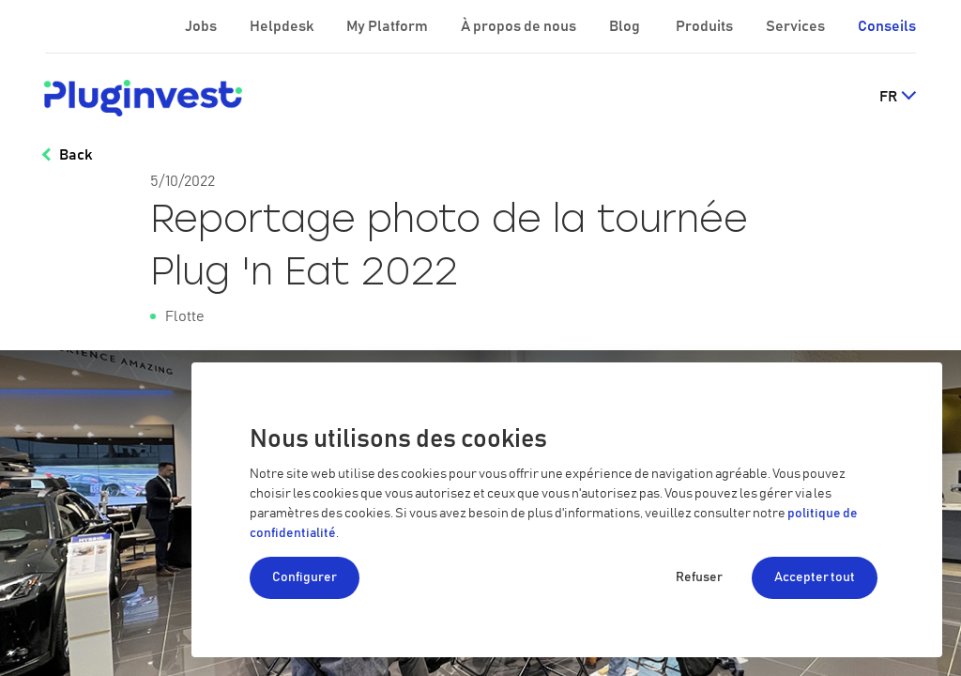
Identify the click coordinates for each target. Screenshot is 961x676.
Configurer (304, 577)
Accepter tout (814, 577)
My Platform (387, 26)
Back (75, 154)
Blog (626, 26)
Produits (706, 26)
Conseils (887, 26)
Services (797, 26)
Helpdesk (283, 26)
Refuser (699, 577)
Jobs (202, 26)
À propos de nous (520, 26)
